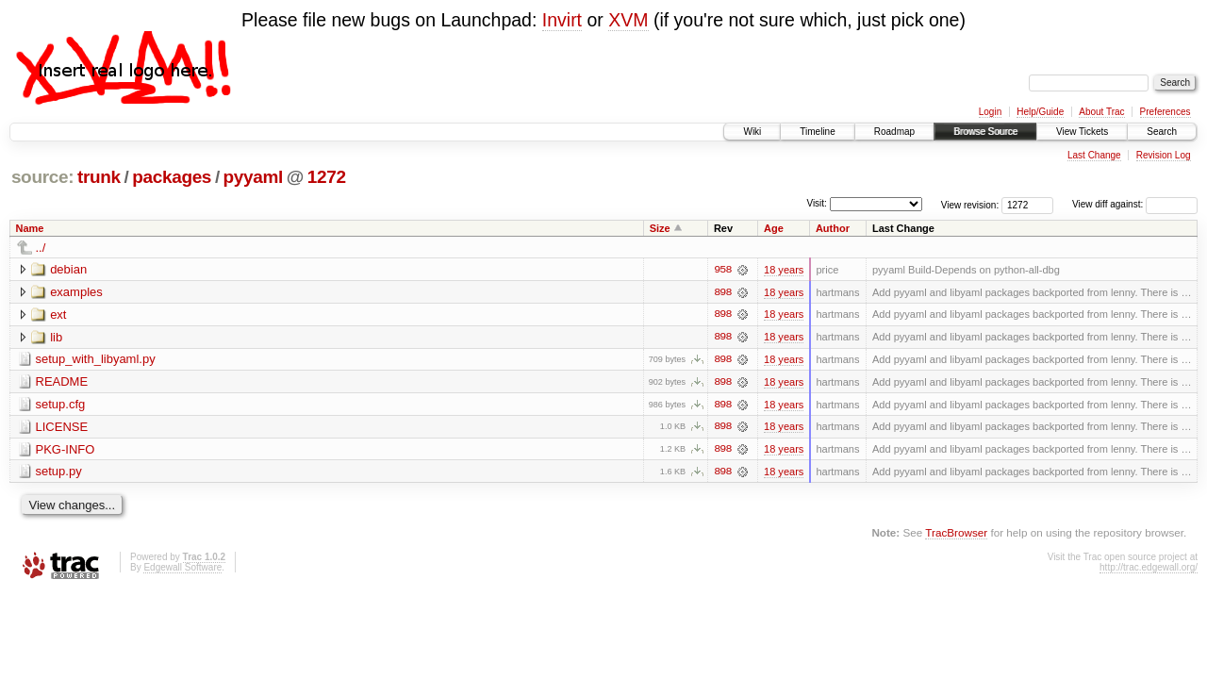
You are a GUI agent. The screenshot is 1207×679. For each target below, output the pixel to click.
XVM (628, 19)
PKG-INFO (65, 450)
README (62, 382)
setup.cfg (61, 405)
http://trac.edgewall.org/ (1149, 569)
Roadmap (894, 131)
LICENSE (62, 428)
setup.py (59, 473)
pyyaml (253, 177)
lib (56, 337)
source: (42, 177)
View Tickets (1082, 131)
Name (30, 228)
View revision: (970, 204)
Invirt (562, 19)
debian (68, 269)
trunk (99, 177)
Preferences (1165, 112)
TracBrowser (956, 534)
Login (990, 112)
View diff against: (1135, 204)
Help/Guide (1040, 112)
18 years (783, 269)
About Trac (1101, 112)
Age (774, 228)
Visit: (816, 203)
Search (1162, 131)
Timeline (817, 131)
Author (833, 228)
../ (41, 247)
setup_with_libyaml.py (96, 360)
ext (58, 314)
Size (660, 228)
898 (722, 292)
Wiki (752, 131)
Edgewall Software (182, 569)
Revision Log (1163, 155)
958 (722, 269)
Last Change (1094, 155)
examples (76, 292)
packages (171, 177)
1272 (326, 177)
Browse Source (985, 131)
